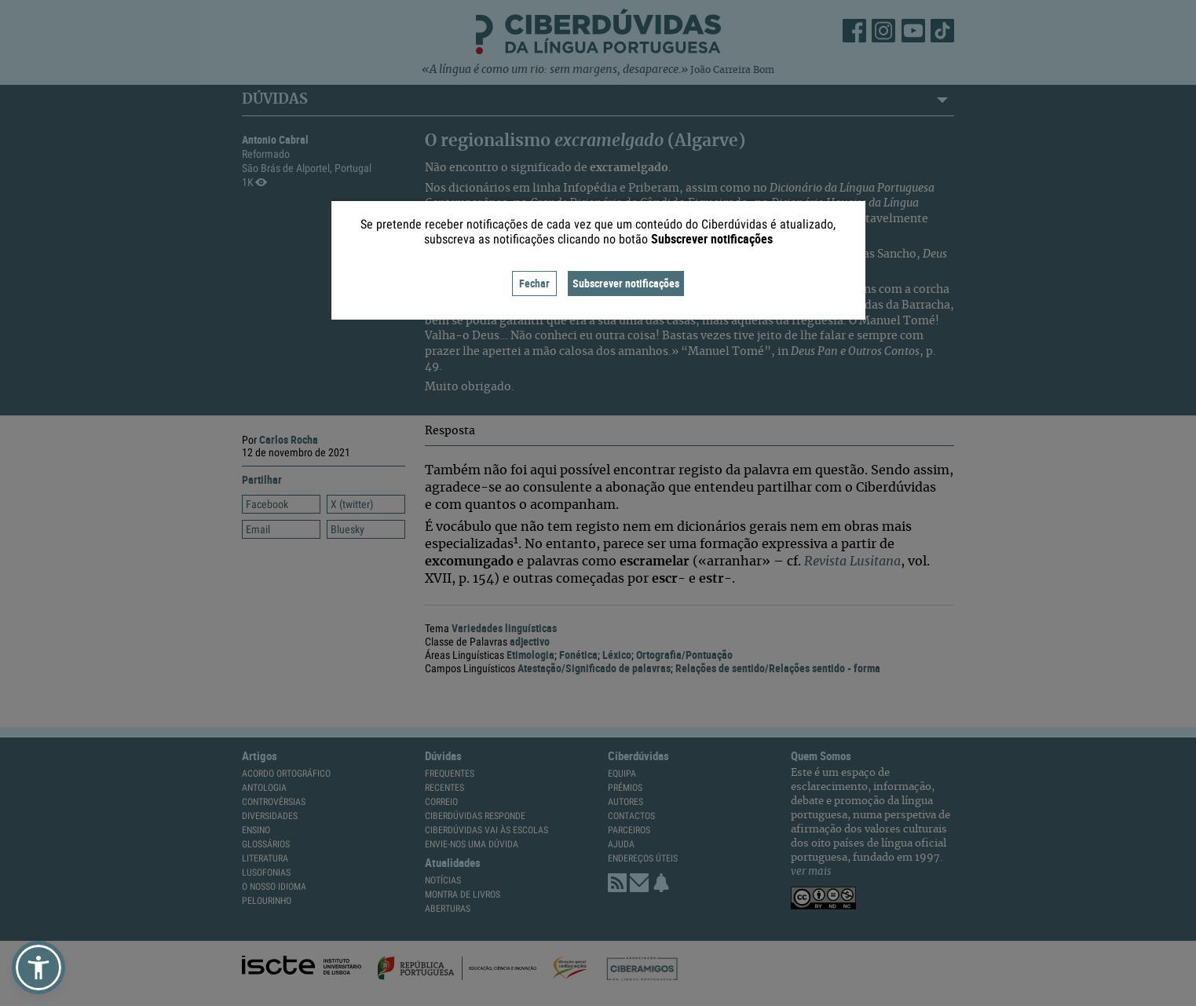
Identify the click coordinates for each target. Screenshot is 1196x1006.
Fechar (534, 283)
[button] (38, 967)
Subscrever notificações (625, 283)
